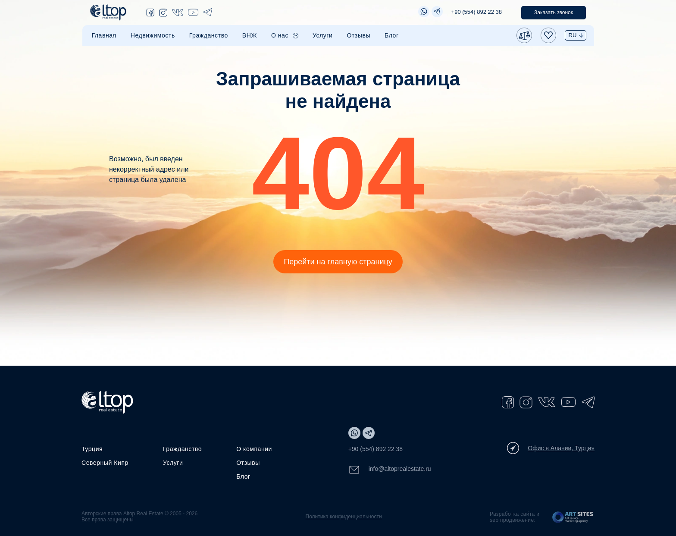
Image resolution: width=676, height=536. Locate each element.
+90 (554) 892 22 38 (476, 12)
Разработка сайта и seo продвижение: (514, 517)
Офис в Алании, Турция (551, 448)
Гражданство (208, 35)
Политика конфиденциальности (344, 517)
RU (573, 35)
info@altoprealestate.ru (389, 469)
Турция (92, 448)
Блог (392, 35)
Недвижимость (153, 35)
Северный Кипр (104, 462)
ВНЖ (249, 35)
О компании (254, 448)
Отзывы (358, 35)
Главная (104, 35)
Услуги (322, 35)
